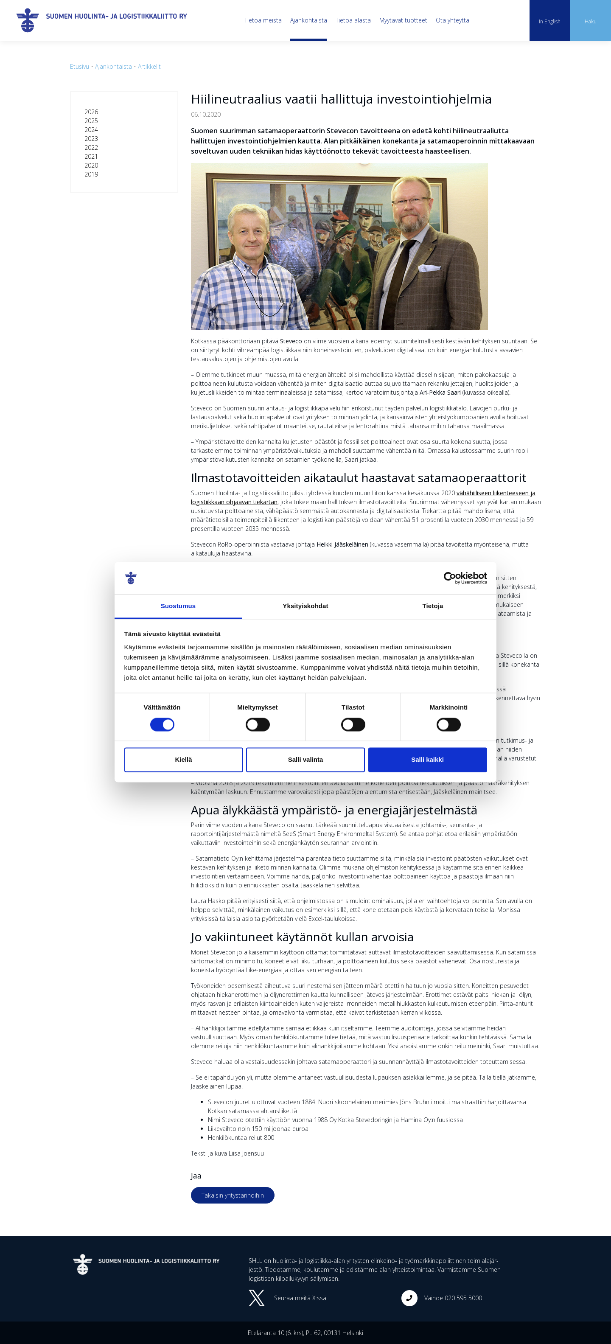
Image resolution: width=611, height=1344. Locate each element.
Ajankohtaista (308, 20)
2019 (91, 174)
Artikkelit (149, 66)
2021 (91, 156)
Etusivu (79, 66)
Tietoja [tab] (433, 606)
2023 (91, 139)
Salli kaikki (427, 759)
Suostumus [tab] (178, 606)
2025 (91, 121)
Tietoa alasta (353, 20)
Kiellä (183, 759)
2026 (91, 112)
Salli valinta (305, 759)
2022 (91, 147)
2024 (91, 130)
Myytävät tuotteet (403, 20)
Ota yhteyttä (452, 20)
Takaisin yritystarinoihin (233, 1195)
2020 (91, 165)
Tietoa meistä (263, 20)
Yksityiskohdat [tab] (305, 606)
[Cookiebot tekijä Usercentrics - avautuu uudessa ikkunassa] (450, 578)
